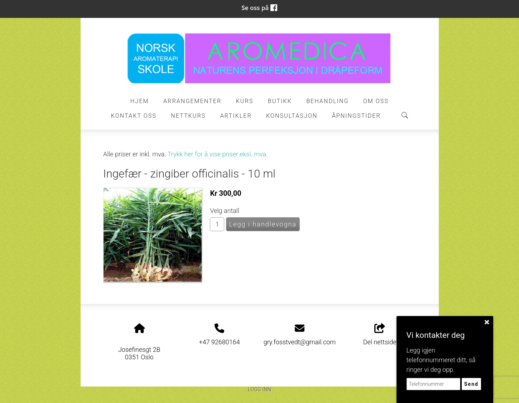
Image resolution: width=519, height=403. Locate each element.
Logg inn (259, 390)
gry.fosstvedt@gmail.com (300, 342)
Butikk (280, 101)
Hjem (139, 101)
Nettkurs (188, 115)
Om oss (376, 101)
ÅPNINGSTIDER (356, 115)
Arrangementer (192, 101)
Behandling (327, 101)
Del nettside (380, 335)
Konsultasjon (291, 115)
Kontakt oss (134, 115)
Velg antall (224, 210)
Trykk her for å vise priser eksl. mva (217, 154)
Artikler (236, 115)
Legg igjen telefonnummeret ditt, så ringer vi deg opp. (441, 359)
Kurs (245, 101)
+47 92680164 (219, 342)
